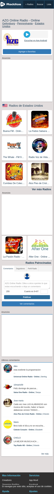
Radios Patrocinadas (38, 262)
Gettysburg (8, 23)
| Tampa (27, 392)
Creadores (7, 480)
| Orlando (31, 414)
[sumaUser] (44, 292)
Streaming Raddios (10, 484)
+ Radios (29, 4)
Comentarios (8, 269)
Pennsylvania (25, 23)
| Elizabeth (28, 430)
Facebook (33, 484)
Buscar (40, 4)
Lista (49, 4)
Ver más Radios (41, 189)
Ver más (45, 454)
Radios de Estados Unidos (26, 105)
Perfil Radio (32, 269)
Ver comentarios (27, 304)
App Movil (33, 480)
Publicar (27, 297)
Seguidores (20, 269)
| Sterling (30, 377)
